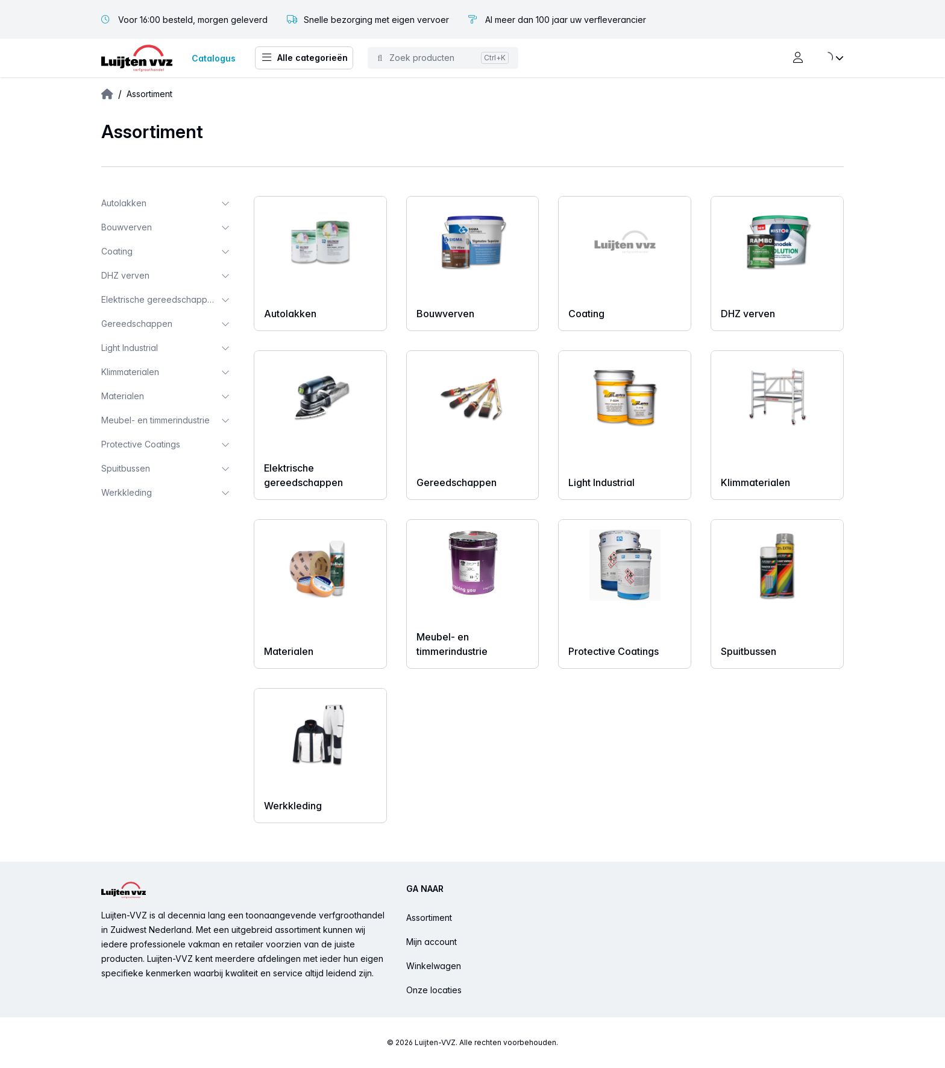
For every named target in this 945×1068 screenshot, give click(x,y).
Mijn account (431, 942)
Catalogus (214, 58)
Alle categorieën (304, 58)
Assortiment (429, 917)
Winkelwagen (433, 966)
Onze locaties (434, 990)
